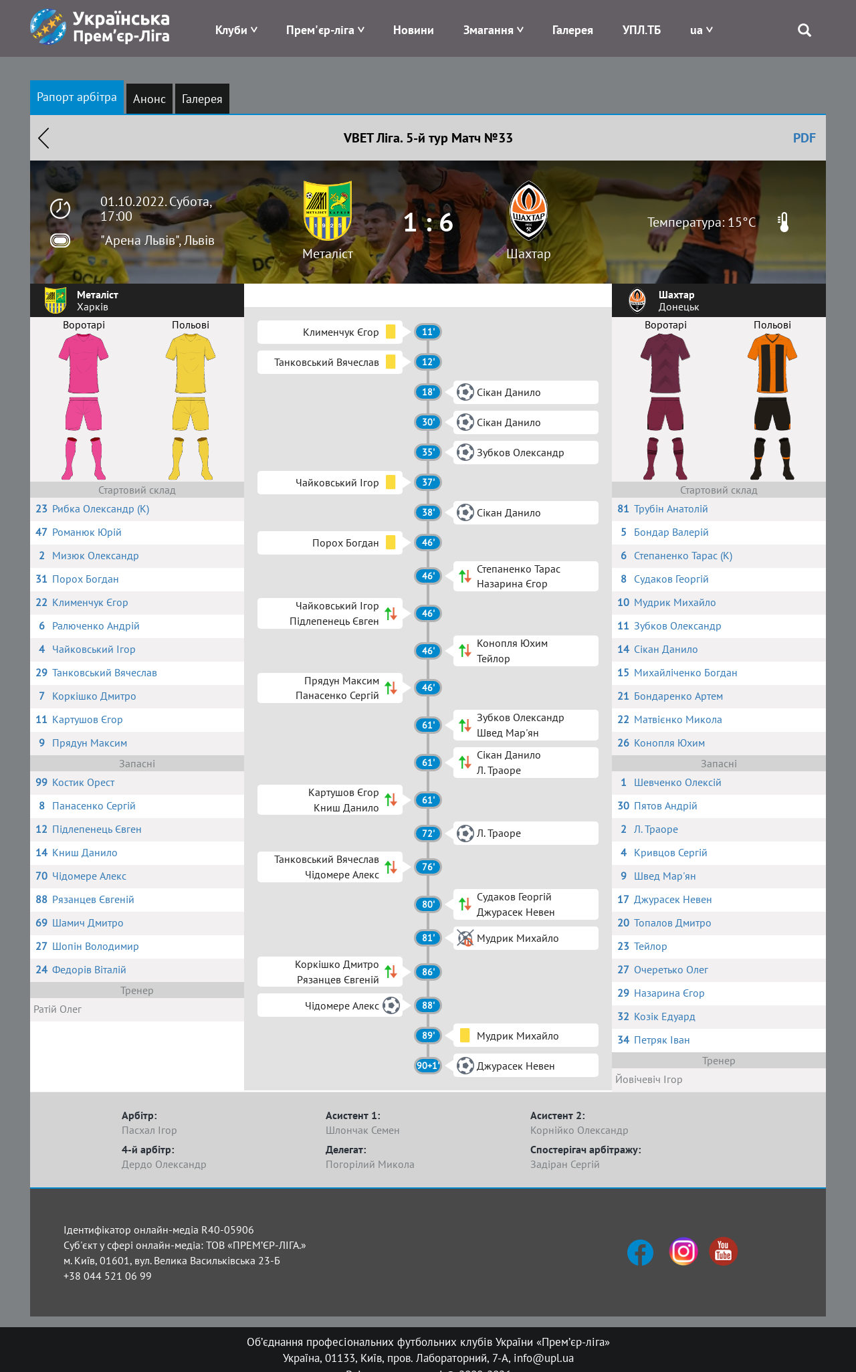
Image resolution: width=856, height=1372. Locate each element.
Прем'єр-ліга (320, 29)
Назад (43, 138)
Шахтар (528, 253)
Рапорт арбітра (77, 96)
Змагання (488, 29)
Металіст (327, 253)
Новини (413, 29)
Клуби (231, 29)
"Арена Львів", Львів (157, 240)
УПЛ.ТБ (642, 29)
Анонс (149, 98)
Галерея (572, 29)
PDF (804, 137)
